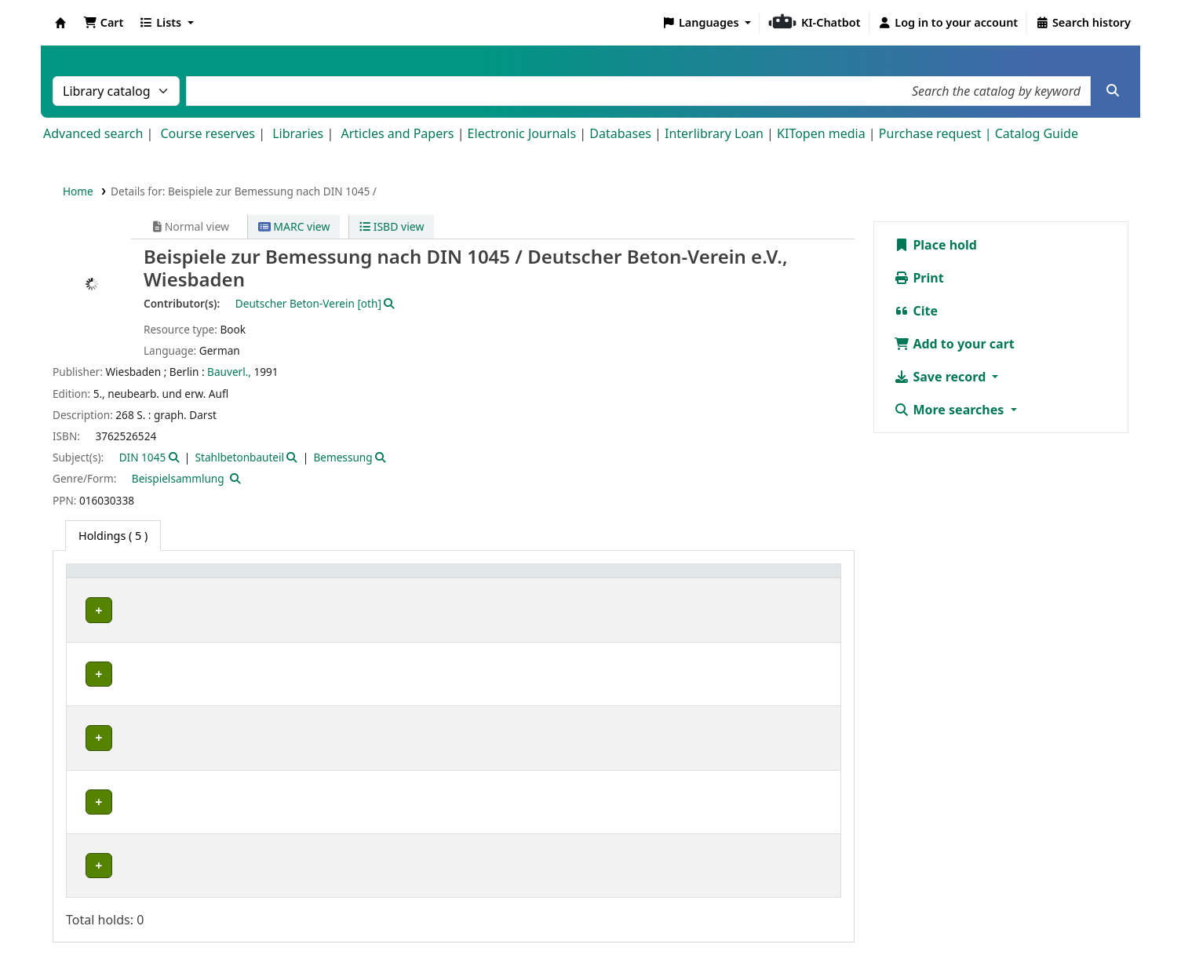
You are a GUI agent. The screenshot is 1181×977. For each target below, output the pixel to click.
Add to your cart (954, 343)
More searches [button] (950, 409)
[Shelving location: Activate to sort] (347, 579)
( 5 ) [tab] (113, 535)
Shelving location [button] (330, 578)
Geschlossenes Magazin (341, 814)
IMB (90, 610)
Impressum (523, 932)
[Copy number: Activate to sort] (605, 579)
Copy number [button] (591, 578)
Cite (916, 310)
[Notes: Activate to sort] (788, 579)
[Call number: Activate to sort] (483, 579)
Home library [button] (109, 578)
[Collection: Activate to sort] (228, 579)
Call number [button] (460, 578)
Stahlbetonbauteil (239, 457)
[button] (103, 23)
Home (78, 191)
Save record (941, 376)
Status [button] (687, 578)
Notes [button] (759, 578)
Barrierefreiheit (703, 932)
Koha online (60, 22)
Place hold (935, 244)
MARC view (294, 226)
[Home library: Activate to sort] (123, 579)
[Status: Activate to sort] (699, 579)
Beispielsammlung (178, 478)
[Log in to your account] (948, 23)
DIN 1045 (142, 457)
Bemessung (342, 457)
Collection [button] (215, 578)
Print (918, 277)
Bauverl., (229, 371)
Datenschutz (607, 932)
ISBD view (391, 226)
